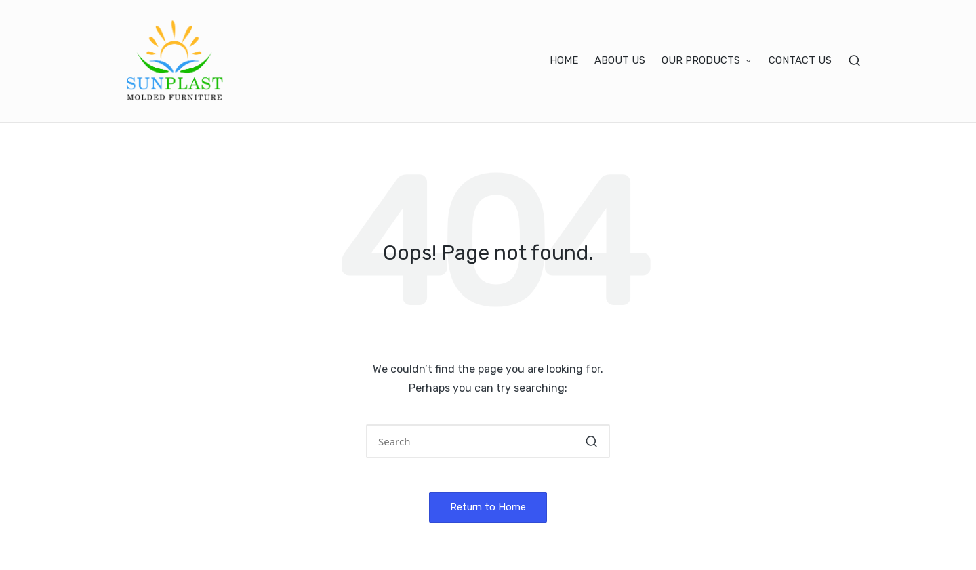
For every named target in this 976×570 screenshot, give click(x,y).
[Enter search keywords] (488, 441)
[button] (591, 441)
